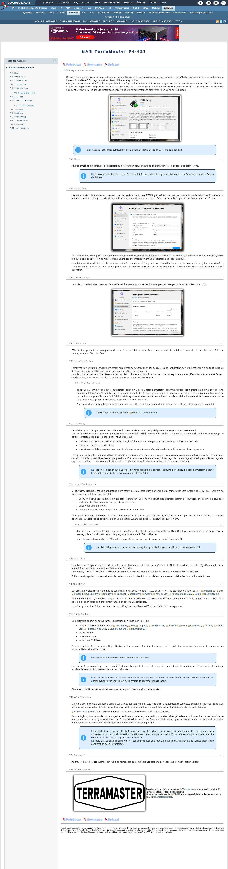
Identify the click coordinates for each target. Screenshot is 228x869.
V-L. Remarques (17, 124)
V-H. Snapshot (16, 109)
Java (89, 8)
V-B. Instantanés (17, 77)
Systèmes (168, 8)
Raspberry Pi (103, 13)
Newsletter (112, 2)
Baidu (198, 594)
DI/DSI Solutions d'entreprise (32, 8)
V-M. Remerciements (19, 128)
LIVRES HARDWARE (140, 21)
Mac (92, 13)
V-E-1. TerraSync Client (24, 93)
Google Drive (93, 594)
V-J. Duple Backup (18, 117)
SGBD (136, 8)
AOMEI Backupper (83, 711)
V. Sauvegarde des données (20, 67)
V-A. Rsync (15, 73)
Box (221, 591)
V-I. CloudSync (16, 113)
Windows (40, 13)
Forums (48, 2)
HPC (84, 13)
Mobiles (156, 8)
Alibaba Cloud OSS (181, 594)
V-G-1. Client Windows (24, 105)
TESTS (178, 21)
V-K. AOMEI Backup (19, 120)
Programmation (122, 8)
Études (140, 2)
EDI (109, 8)
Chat (96, 2)
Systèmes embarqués (159, 13)
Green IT (128, 13)
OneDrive (108, 594)
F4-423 (176, 794)
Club (163, 2)
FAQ (75, 2)
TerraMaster (188, 789)
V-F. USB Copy (16, 97)
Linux (51, 13)
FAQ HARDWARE (91, 21)
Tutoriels (63, 2)
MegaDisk (121, 594)
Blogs (86, 2)
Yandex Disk (161, 594)
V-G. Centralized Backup (21, 100)
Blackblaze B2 (211, 594)
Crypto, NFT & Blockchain (117, 17)
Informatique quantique (201, 13)
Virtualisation (179, 13)
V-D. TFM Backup (18, 84)
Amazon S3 (209, 591)
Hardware (73, 13)
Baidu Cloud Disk (119, 629)
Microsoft (78, 8)
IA (61, 8)
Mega (184, 625)
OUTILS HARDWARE (162, 21)
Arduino (61, 13)
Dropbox (78, 594)
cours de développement (144, 412)
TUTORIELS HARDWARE (115, 21)
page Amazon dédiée (161, 797)
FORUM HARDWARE (70, 21)
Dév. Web (99, 8)
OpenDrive (135, 594)
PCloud (148, 594)
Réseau (117, 13)
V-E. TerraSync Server (20, 88)
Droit (152, 2)
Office (145, 8)
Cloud (53, 8)
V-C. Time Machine (18, 80)
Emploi (127, 2)
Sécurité (141, 13)
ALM (68, 8)
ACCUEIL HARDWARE (46, 21)
